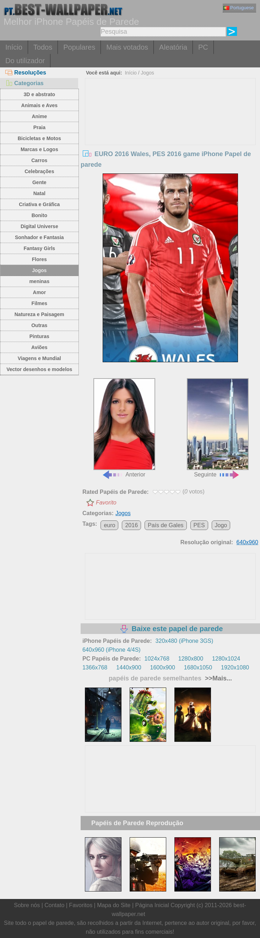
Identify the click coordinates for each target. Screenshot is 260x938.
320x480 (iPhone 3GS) (184, 641)
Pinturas (39, 336)
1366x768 (94, 667)
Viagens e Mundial (39, 358)
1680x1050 (198, 667)
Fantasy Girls (39, 248)
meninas (39, 281)
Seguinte (218, 428)
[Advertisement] (170, 131)
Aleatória (173, 47)
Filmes (39, 303)
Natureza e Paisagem (39, 314)
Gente (39, 182)
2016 (131, 525)
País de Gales (166, 525)
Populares (79, 47)
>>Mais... (217, 678)
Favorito (106, 503)
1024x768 (156, 659)
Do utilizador (25, 61)
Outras (39, 325)
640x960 (247, 542)
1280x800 (190, 659)
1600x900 (162, 667)
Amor (39, 292)
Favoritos (80, 905)
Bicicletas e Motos (39, 138)
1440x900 (128, 667)
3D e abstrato (39, 94)
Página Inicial (152, 905)
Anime (39, 116)
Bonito (39, 215)
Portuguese (238, 7)
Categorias (24, 83)
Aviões (39, 347)
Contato (54, 905)
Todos (42, 47)
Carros (39, 160)
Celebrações (39, 171)
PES (199, 525)
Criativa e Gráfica (39, 204)
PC (203, 47)
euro (109, 525)
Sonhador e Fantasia (39, 237)
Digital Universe (39, 226)
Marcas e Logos (39, 149)
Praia (39, 127)
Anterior (124, 428)
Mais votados (127, 47)
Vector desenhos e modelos (39, 369)
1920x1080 (235, 667)
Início (13, 47)
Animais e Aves (39, 105)
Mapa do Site (113, 905)
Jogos (39, 270)
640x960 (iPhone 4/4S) (111, 650)
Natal (39, 193)
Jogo (221, 525)
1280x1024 (226, 659)
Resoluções (25, 73)
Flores (39, 259)
